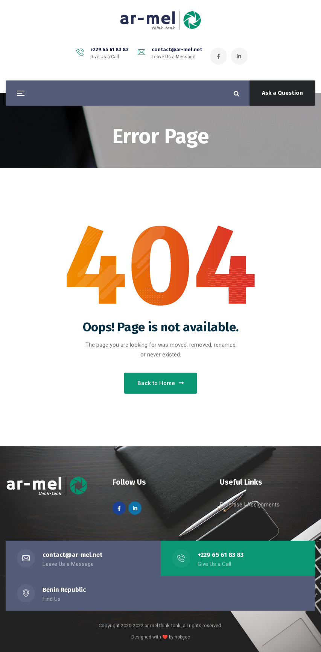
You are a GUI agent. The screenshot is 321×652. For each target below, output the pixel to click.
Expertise (232, 504)
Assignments (263, 504)
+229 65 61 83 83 (109, 49)
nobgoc (182, 637)
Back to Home (160, 383)
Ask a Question (282, 92)
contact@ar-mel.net (177, 49)
